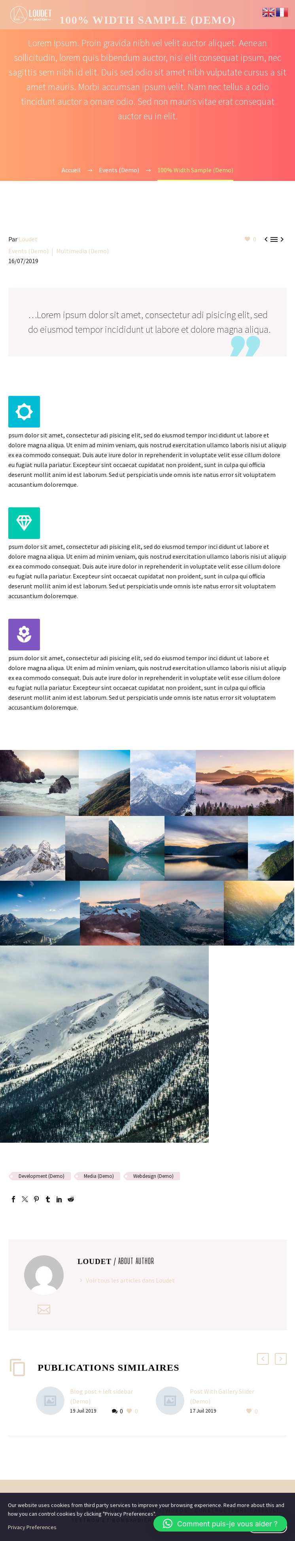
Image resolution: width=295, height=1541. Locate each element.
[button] (220, 1524)
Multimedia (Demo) (82, 251)
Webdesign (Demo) (153, 1176)
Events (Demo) (28, 251)
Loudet (28, 239)
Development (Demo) (41, 1176)
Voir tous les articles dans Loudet (130, 1280)
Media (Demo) (99, 1176)
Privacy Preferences (32, 1527)
